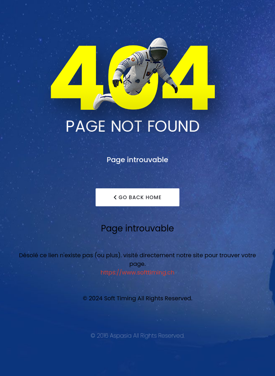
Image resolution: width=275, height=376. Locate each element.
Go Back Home (138, 197)
